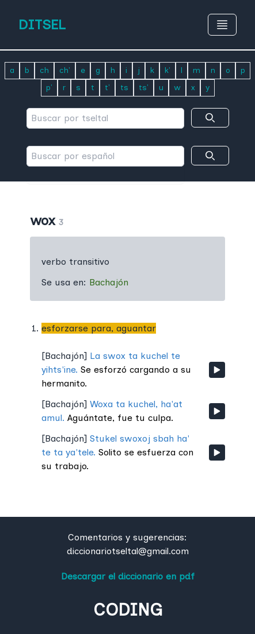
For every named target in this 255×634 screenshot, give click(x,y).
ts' (144, 87)
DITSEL (42, 24)
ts (124, 87)
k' (167, 70)
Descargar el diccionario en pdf (128, 576)
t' (107, 87)
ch (44, 70)
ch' (64, 70)
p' (49, 87)
